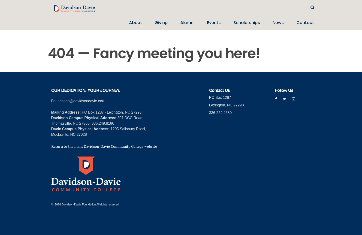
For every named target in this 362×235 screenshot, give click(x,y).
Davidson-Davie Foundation (79, 204)
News (278, 23)
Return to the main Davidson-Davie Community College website (104, 146)
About (135, 23)
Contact (305, 23)
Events (214, 23)
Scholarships (246, 23)
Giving (161, 23)
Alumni (187, 23)
